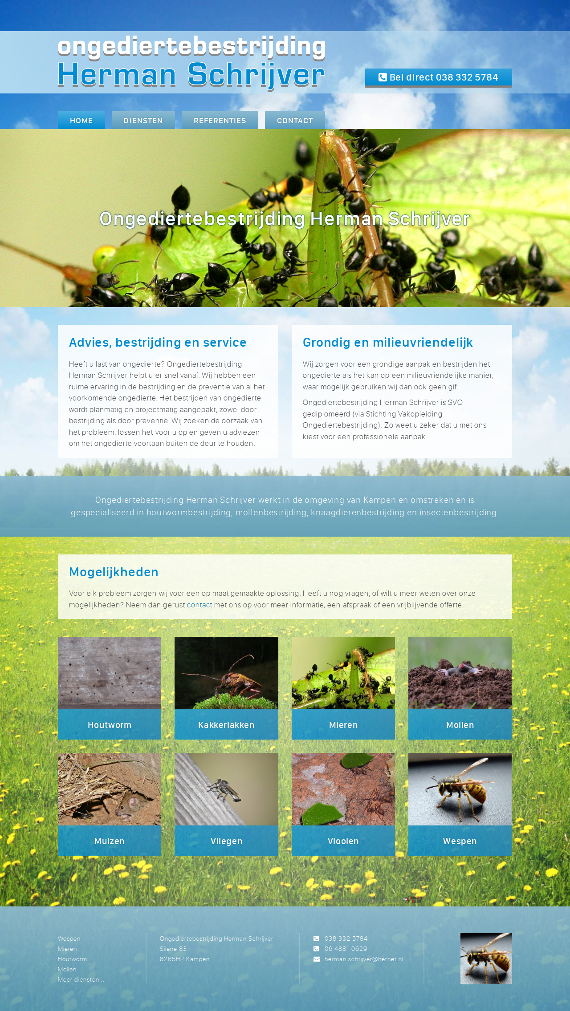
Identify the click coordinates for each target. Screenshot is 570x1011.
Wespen (69, 938)
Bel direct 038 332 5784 (439, 76)
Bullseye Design (378, 899)
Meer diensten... (81, 979)
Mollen (67, 969)
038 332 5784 (346, 938)
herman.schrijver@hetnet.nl (364, 958)
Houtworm (72, 958)
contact (199, 604)
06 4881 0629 (346, 948)
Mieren (67, 948)
